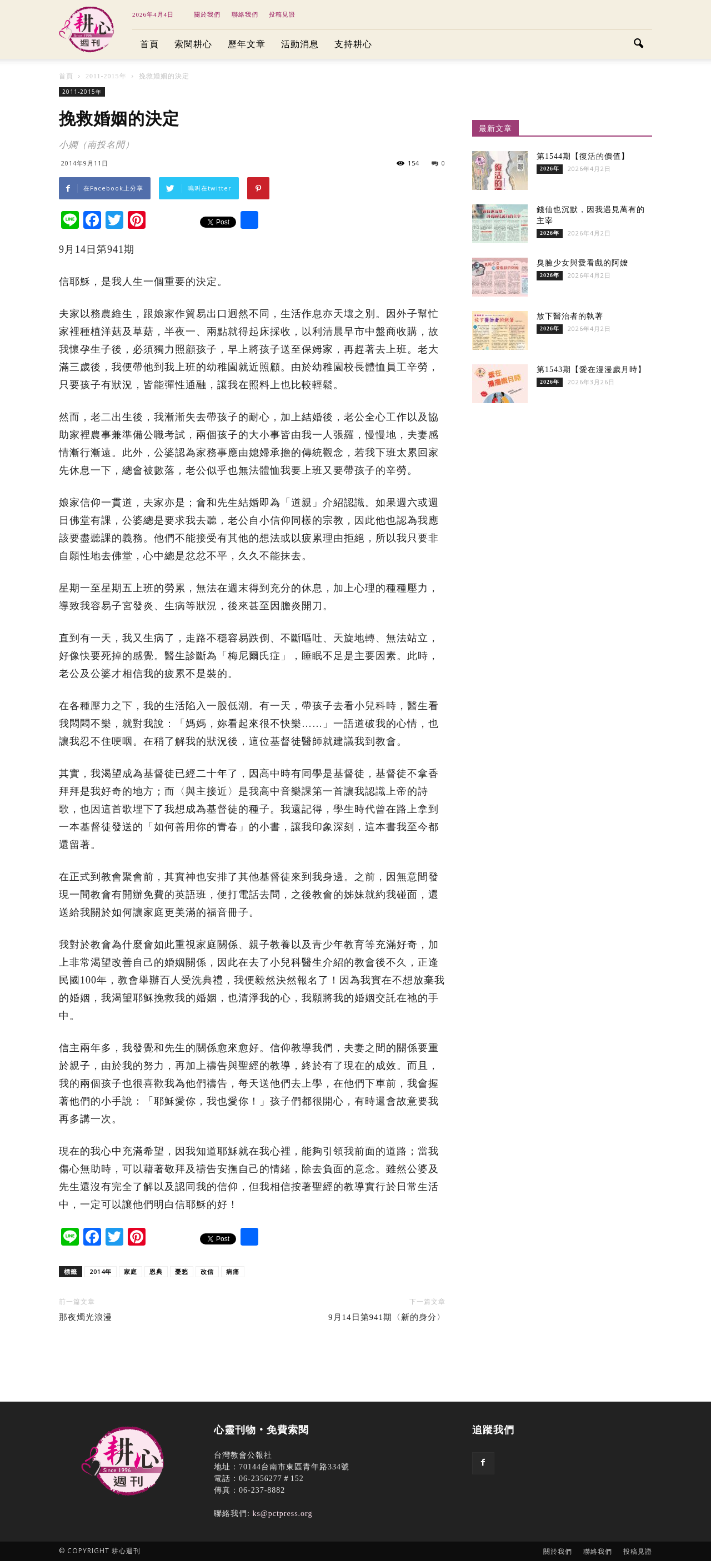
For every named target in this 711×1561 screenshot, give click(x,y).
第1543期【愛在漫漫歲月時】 (591, 369)
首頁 (149, 44)
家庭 (130, 1271)
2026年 (549, 168)
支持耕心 (353, 44)
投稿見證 (282, 14)
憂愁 (181, 1271)
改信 (207, 1271)
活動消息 (300, 44)
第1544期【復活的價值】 (583, 156)
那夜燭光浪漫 (85, 1317)
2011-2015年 (82, 92)
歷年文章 (247, 44)
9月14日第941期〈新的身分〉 (386, 1317)
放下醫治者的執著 (570, 316)
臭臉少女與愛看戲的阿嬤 (582, 263)
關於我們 (207, 14)
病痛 (232, 1271)
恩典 (156, 1271)
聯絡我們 (245, 14)
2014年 (100, 1271)
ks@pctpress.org (282, 1513)
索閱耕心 (193, 44)
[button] (638, 44)
